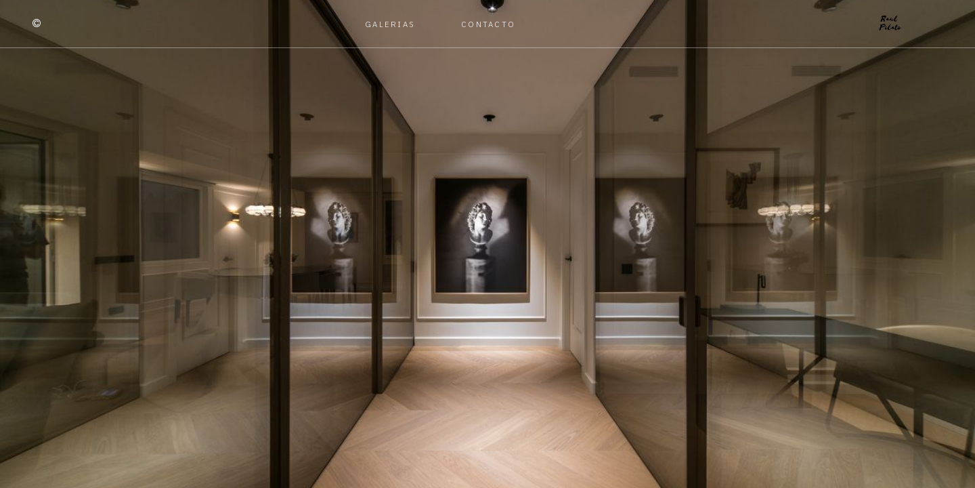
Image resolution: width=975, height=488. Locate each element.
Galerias (390, 24)
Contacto (488, 24)
